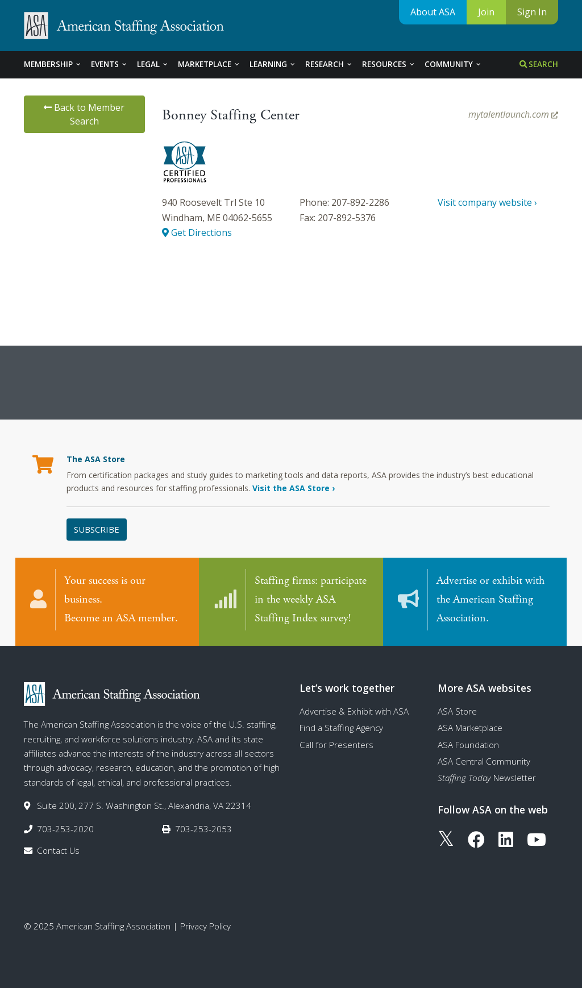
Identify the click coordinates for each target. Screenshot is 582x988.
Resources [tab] (388, 64)
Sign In (532, 12)
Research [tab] (329, 64)
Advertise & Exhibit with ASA (354, 711)
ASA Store (457, 711)
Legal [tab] (153, 64)
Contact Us (58, 850)
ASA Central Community (484, 761)
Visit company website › (487, 202)
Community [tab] (453, 64)
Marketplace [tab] (209, 64)
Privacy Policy (205, 926)
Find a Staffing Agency (341, 727)
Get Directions (197, 232)
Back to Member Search (84, 114)
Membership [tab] (53, 64)
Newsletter (487, 777)
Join (486, 12)
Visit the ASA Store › (293, 488)
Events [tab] (109, 64)
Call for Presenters (336, 744)
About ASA (432, 12)
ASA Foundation (468, 744)
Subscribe (96, 529)
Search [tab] (538, 64)
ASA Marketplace (470, 727)
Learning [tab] (273, 64)
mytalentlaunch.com (513, 114)
